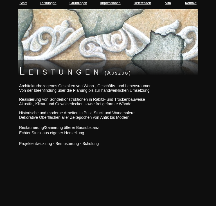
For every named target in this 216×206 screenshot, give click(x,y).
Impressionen (110, 3)
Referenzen (142, 3)
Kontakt (191, 3)
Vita (168, 3)
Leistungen (48, 3)
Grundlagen (78, 3)
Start (23, 3)
